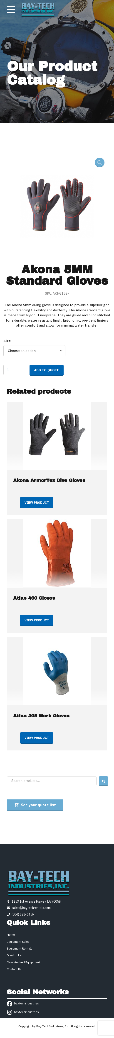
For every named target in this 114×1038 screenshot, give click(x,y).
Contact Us (14, 969)
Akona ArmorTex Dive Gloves (49, 480)
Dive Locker (15, 955)
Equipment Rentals (19, 948)
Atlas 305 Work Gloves (41, 715)
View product (37, 503)
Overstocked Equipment (23, 962)
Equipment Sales (18, 942)
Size (7, 341)
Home (11, 935)
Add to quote (46, 370)
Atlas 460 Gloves (34, 598)
